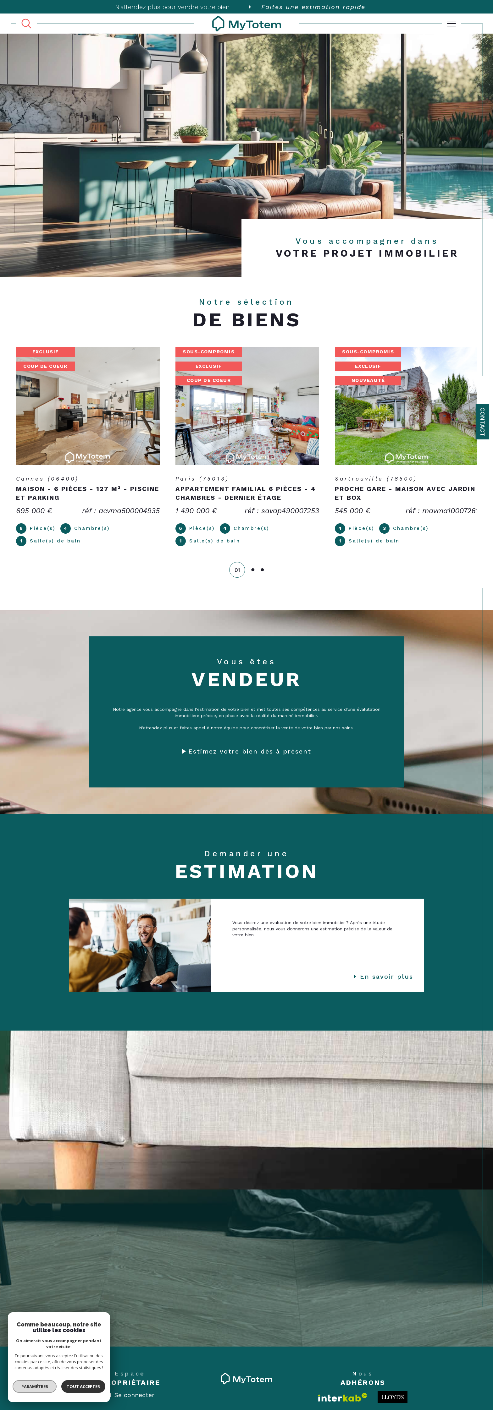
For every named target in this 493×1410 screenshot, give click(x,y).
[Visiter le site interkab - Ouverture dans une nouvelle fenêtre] (342, 1399)
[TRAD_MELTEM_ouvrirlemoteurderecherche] (26, 24)
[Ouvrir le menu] (451, 24)
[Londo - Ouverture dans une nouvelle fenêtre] (392, 1399)
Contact (482, 421)
